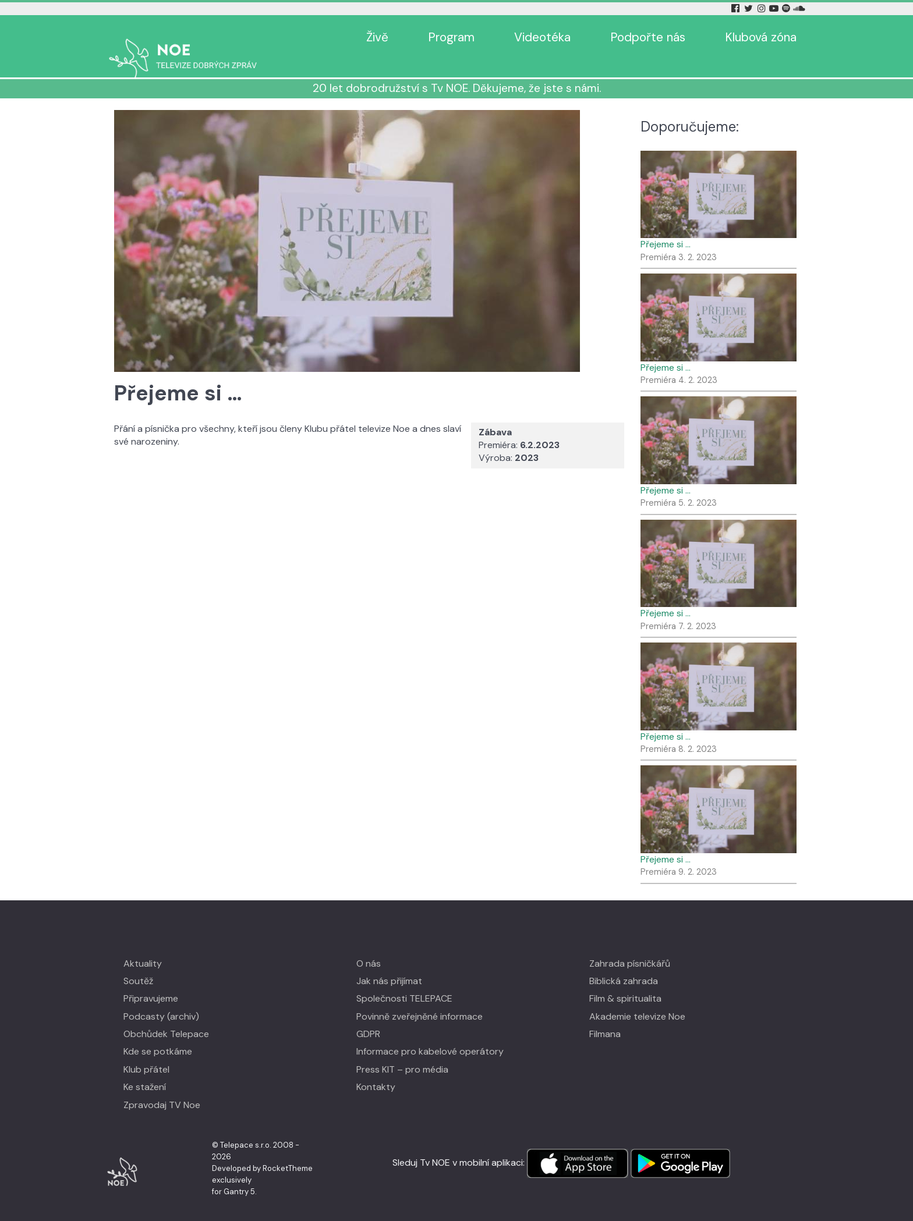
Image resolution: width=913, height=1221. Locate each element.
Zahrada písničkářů (629, 946)
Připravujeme (150, 981)
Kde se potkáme (157, 1034)
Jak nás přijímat (389, 964)
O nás (368, 946)
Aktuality (142, 946)
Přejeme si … (665, 227)
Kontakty (375, 1070)
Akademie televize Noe (637, 999)
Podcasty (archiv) (161, 999)
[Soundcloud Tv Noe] (799, 8)
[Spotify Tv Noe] (787, 8)
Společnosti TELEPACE (404, 981)
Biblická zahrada (623, 964)
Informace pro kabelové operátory (430, 1034)
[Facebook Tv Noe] (736, 8)
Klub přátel (146, 1052)
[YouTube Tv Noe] (775, 8)
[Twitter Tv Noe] (749, 8)
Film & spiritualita (625, 981)
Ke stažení (144, 1070)
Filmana (605, 1017)
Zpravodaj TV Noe (161, 1088)
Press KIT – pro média (402, 1052)
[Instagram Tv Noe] (763, 8)
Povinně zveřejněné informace (419, 999)
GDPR (368, 1017)
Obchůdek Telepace (166, 1017)
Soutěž (138, 964)
